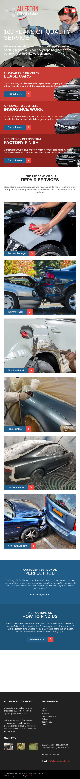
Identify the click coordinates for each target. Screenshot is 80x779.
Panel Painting (15, 429)
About (44, 711)
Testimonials (47, 722)
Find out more (15, 94)
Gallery (45, 719)
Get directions (37, 639)
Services (45, 714)
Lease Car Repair (16, 487)
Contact (45, 725)
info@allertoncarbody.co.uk (59, 761)
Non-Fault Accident (17, 546)
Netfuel (29, 776)
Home (44, 708)
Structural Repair (16, 370)
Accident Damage (16, 253)
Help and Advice (49, 716)
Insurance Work (15, 312)
